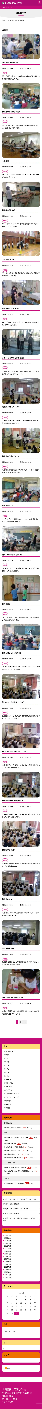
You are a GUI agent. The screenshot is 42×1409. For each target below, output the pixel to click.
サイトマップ (8, 1402)
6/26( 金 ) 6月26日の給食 (11, 1213)
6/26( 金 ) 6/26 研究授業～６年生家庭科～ (16, 1209)
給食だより (8, 1104)
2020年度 (7, 1251)
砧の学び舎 (9, 1090)
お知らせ (8, 1055)
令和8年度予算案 (16, 1143)
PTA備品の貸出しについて (18, 1128)
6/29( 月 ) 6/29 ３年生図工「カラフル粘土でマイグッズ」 (20, 1199)
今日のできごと (10, 1051)
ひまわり (8, 1079)
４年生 (7, 1069)
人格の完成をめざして (12, 1094)
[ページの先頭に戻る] (39, 1406)
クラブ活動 (8, 1086)
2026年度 (7, 1235)
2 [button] (20, 1022)
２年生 (7, 1062)
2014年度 (7, 1267)
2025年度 (7, 1238)
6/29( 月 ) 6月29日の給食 (11, 1204)
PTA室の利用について (17, 1154)
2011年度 (7, 1275)
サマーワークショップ (12, 1097)
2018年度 (7, 1256)
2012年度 (7, 1272)
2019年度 (7, 1254)
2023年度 (7, 1243)
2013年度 (7, 1269)
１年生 (7, 1058)
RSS (8, 1368)
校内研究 (8, 1101)
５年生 (7, 1072)
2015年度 (7, 1264)
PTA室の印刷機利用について (19, 1158)
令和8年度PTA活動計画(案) (19, 1147)
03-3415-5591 (11, 1396)
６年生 (7, 1076)
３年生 (7, 1065)
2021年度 (7, 1248)
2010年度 (7, 1277)
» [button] (25, 1022)
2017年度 (7, 1259)
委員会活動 (9, 1083)
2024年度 (7, 1241)
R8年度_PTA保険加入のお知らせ (21, 1167)
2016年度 (7, 1261)
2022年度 (7, 1246)
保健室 (7, 1108)
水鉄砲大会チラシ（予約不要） (19, 1183)
